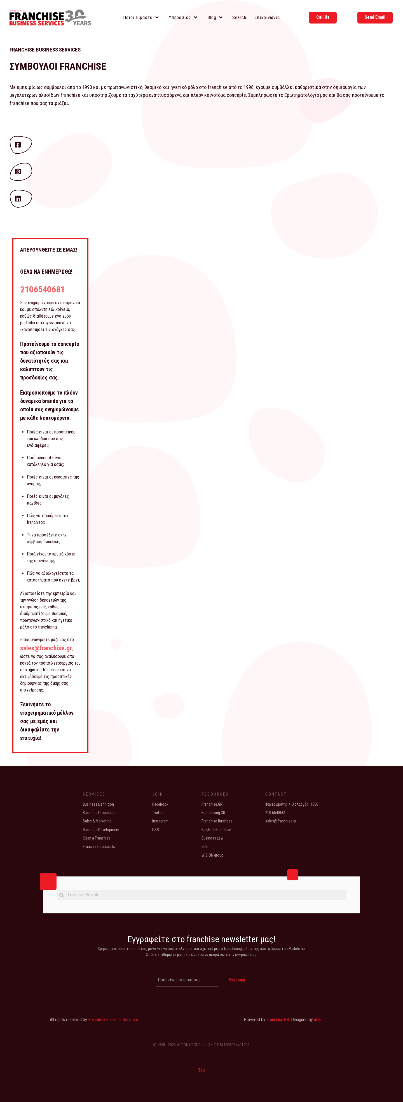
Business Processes (99, 812)
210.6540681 (275, 812)
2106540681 (42, 289)
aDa (205, 846)
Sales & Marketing (97, 821)
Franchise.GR (212, 804)
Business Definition (98, 804)
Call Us (322, 17)
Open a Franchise (97, 838)
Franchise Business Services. (113, 1019)
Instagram (160, 821)
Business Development (101, 829)
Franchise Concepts (99, 846)
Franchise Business (217, 821)
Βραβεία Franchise (216, 829)
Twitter (158, 812)
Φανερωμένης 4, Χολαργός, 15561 (292, 804)
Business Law (212, 838)
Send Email (375, 17)
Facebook (160, 804)
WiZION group (212, 855)
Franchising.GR (213, 812)
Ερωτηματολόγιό (301, 95)
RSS (155, 829)
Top (201, 1070)
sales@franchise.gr (46, 648)
